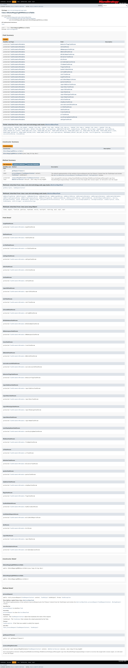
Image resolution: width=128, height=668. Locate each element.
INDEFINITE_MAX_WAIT (63, 129)
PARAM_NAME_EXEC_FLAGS (29, 130)
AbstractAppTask (12, 29)
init (62, 199)
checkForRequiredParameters (102, 198)
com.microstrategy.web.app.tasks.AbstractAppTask (21, 18)
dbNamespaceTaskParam (67, 49)
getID (18, 199)
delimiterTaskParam (66, 57)
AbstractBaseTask (51, 124)
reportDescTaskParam (67, 87)
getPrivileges (34, 199)
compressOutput (8, 127)
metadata (83, 129)
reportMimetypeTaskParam (68, 94)
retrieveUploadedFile (83, 199)
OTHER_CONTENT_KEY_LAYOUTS (11, 130)
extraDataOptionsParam (67, 62)
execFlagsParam (51, 129)
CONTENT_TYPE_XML (105, 127)
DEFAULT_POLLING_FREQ (37, 129)
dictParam (63, 59)
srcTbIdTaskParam (66, 107)
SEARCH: (100, 5)
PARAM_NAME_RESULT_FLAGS (108, 130)
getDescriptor (7, 187)
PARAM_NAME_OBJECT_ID (75, 130)
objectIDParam (109, 129)
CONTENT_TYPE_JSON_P (91, 127)
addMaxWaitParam (32, 196)
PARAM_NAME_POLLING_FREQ (91, 130)
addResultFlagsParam (45, 198)
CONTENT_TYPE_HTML (34, 127)
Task (3, 24)
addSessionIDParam (59, 198)
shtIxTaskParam (65, 99)
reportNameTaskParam (67, 97)
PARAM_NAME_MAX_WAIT (44, 130)
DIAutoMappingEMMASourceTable (12, 151)
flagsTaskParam (65, 67)
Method (22, 6)
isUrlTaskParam (65, 74)
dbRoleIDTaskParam (66, 52)
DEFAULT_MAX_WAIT (23, 129)
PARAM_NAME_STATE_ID (43, 132)
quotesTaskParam (65, 82)
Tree (18, 1)
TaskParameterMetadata (17, 44)
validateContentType (29, 201)
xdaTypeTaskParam (66, 119)
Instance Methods (19, 164)
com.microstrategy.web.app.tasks (17, 10)
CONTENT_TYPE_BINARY (20, 127)
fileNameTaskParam (66, 64)
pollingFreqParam (56, 132)
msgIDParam (100, 129)
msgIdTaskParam (65, 77)
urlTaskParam (64, 114)
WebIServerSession (18, 179)
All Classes (3, 4)
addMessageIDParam (56, 196)
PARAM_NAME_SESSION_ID (10, 132)
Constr (17, 6)
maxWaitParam (75, 129)
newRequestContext (19, 187)
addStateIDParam (87, 198)
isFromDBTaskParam (66, 72)
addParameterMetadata (83, 196)
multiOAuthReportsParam (68, 79)
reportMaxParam (65, 92)
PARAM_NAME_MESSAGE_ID (59, 130)
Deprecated (24, 1)
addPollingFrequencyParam (11, 198)
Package (9, 1)
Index (29, 1)
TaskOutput (15, 175)
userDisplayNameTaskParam (68, 117)
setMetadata (7, 201)
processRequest (17, 173)
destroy (115, 198)
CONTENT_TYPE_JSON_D (77, 127)
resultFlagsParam (94, 132)
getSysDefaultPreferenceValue (50, 199)
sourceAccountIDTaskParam (68, 104)
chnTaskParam (64, 47)
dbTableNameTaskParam (67, 54)
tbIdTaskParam (64, 109)
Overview (3, 1)
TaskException (66, 597)
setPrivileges (16, 201)
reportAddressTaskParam (68, 84)
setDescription (109, 199)
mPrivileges (91, 129)
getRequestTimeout (18, 170)
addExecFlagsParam (9, 196)
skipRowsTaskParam (66, 102)
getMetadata (25, 199)
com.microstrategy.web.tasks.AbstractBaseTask (17, 17)
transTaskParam (65, 112)
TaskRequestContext (28, 173)
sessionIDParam (106, 132)
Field (12, 6)
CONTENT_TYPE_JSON (47, 127)
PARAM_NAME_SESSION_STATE (27, 132)
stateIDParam (20, 134)
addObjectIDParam (69, 196)
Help (33, 1)
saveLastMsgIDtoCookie (19, 177)
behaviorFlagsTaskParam (68, 44)
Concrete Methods (33, 164)
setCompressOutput (97, 199)
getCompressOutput (9, 199)
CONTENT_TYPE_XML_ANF (10, 129)
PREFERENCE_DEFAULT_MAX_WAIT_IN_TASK (76, 132)
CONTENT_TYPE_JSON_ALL (62, 127)
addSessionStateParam (73, 198)
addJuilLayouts (21, 196)
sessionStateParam (9, 134)
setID (117, 199)
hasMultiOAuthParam (66, 69)
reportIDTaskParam (66, 89)
